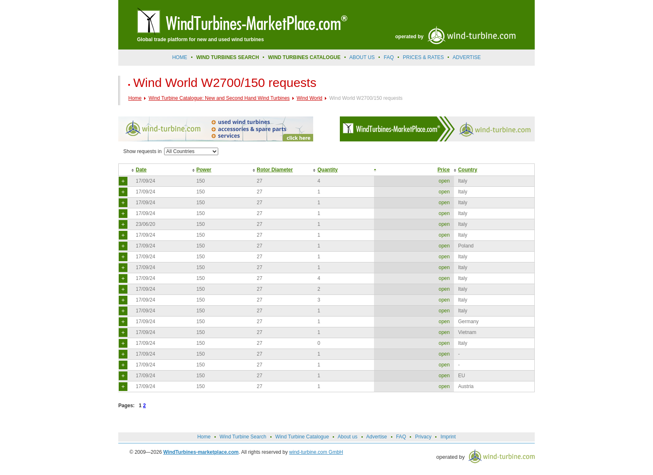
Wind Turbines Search (227, 57)
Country (467, 170)
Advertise (376, 437)
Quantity (327, 170)
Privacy (423, 437)
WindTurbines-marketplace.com (201, 452)
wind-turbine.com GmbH (316, 452)
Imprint (448, 437)
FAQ (389, 57)
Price (444, 170)
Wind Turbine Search (242, 437)
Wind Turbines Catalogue (304, 57)
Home (179, 57)
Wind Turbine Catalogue (302, 437)
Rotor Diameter (275, 170)
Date (141, 170)
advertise (467, 57)
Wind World (309, 98)
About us (362, 57)
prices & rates (423, 57)
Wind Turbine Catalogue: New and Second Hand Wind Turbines (219, 98)
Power (204, 170)
